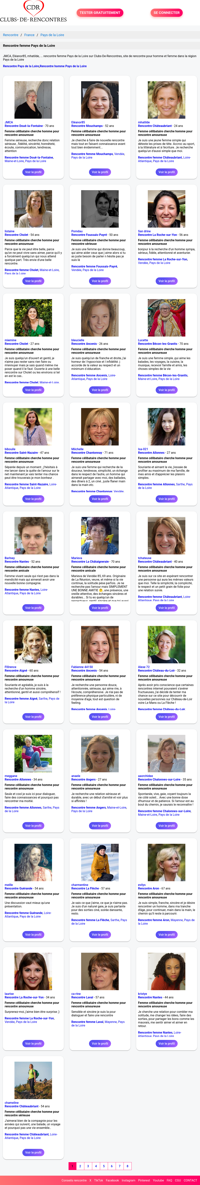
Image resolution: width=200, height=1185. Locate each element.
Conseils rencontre (74, 1180)
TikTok (98, 1180)
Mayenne (177, 920)
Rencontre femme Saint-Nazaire (26, 484)
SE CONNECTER (167, 12)
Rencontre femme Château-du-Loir (161, 709)
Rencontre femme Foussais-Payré (94, 266)
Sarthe (180, 484)
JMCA (9, 122)
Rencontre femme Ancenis (89, 375)
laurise (9, 994)
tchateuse (144, 558)
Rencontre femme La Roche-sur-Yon (162, 259)
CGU (178, 1180)
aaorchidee (145, 776)
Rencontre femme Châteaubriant (160, 157)
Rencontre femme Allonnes (156, 484)
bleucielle (77, 340)
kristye (142, 994)
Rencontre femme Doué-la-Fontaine (29, 157)
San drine (144, 231)
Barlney (10, 558)
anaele (75, 776)
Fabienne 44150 (82, 667)
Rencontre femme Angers (88, 807)
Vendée (119, 154)
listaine (9, 231)
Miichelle (77, 449)
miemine (10, 340)
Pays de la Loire (35, 161)
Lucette (143, 340)
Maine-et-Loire (14, 161)
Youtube (158, 1180)
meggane (11, 776)
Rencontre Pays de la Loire (21, 66)
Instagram (128, 1180)
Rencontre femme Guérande (24, 913)
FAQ (169, 1180)
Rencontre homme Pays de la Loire (63, 66)
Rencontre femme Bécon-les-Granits (162, 375)
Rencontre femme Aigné (21, 698)
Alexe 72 (144, 667)
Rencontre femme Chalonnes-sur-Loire (164, 811)
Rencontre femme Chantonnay (91, 491)
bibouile (10, 449)
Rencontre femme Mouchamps (92, 154)
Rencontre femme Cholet (21, 270)
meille (9, 885)
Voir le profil (33, 172)
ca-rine (76, 994)
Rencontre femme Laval (87, 1022)
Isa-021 (143, 449)
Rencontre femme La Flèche (90, 920)
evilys (142, 885)
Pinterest (144, 1180)
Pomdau (77, 231)
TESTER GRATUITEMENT (100, 12)
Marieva (76, 558)
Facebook (112, 1180)
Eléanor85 (78, 122)
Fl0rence (10, 667)
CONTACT (190, 1180)
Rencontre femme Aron (153, 920)
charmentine (79, 885)
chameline (12, 1103)
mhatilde (144, 122)
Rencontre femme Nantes (22, 589)
